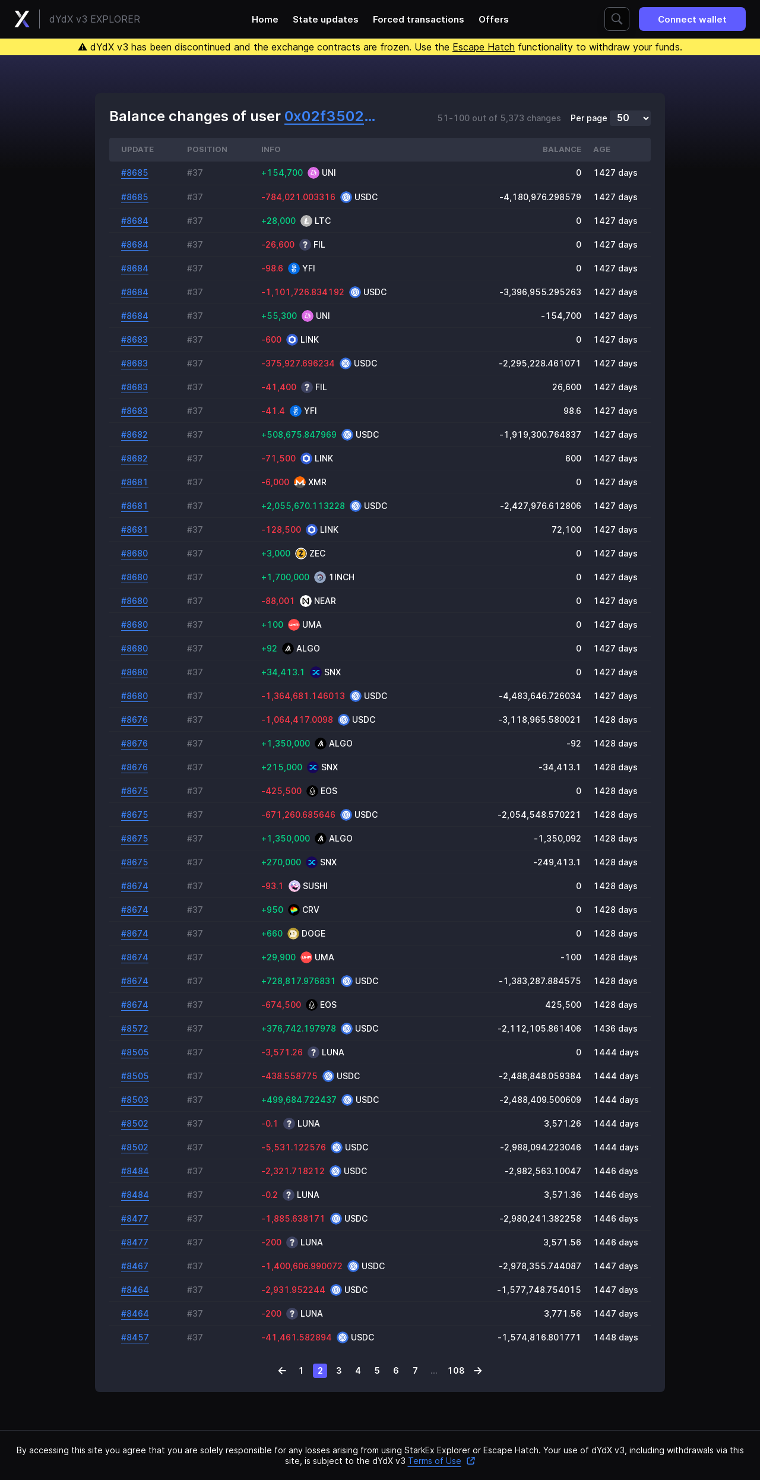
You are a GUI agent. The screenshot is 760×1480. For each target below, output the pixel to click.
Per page (589, 118)
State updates (326, 19)
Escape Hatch (483, 47)
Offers (494, 19)
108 (456, 1370)
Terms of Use (442, 1461)
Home (265, 19)
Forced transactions (418, 19)
